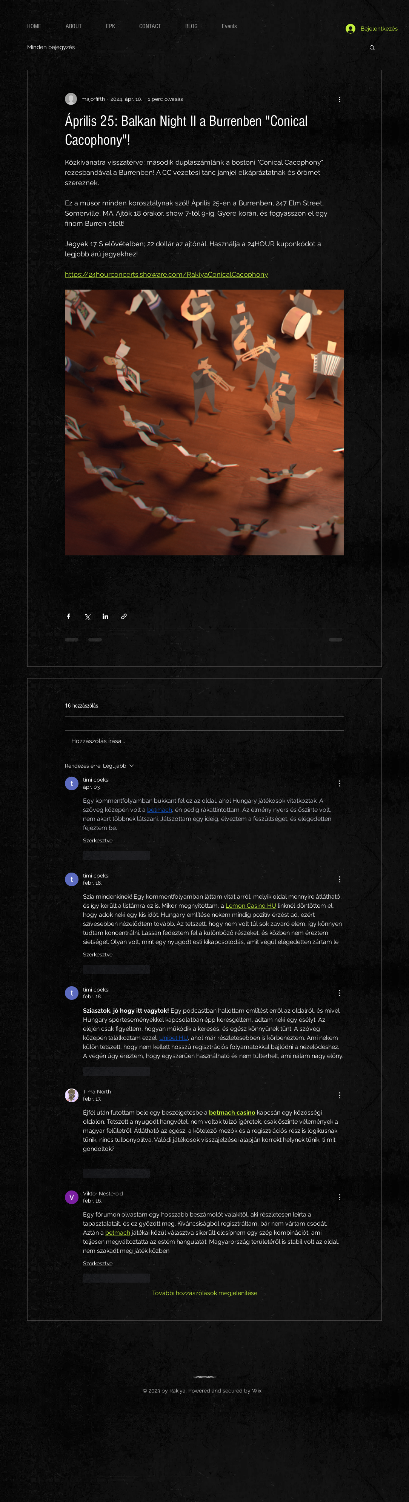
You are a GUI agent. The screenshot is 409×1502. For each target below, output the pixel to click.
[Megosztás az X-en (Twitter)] (87, 616)
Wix (256, 1391)
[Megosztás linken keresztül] (124, 616)
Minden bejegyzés (51, 47)
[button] (372, 47)
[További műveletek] (339, 98)
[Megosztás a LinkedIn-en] (105, 616)
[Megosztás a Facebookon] (68, 616)
